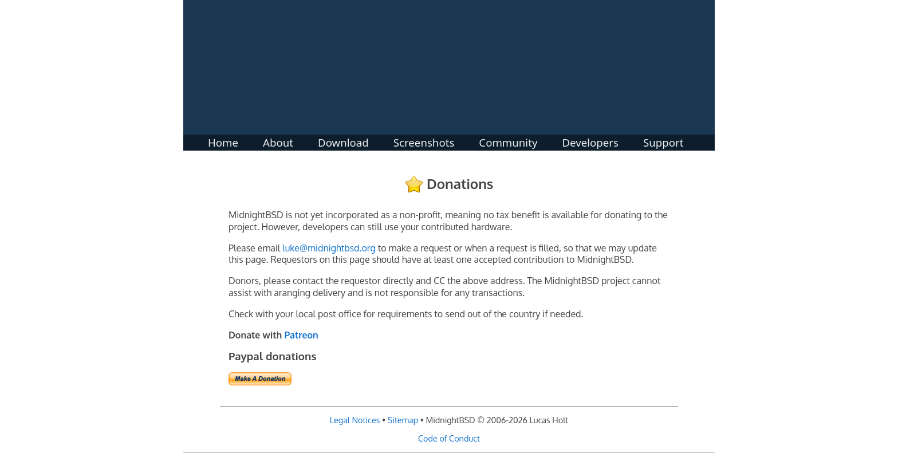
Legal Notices (355, 420)
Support (663, 140)
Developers (590, 140)
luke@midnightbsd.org (328, 248)
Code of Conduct (449, 438)
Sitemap (403, 420)
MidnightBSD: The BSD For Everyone (449, 67)
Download (343, 140)
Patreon (301, 335)
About (278, 140)
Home (223, 140)
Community (508, 140)
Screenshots (424, 140)
